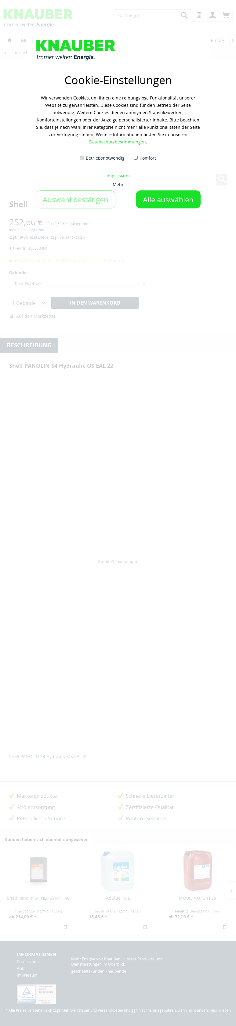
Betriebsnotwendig (105, 158)
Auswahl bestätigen (75, 199)
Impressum (118, 176)
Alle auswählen (168, 199)
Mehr (118, 184)
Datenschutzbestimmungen (117, 142)
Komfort (148, 158)
